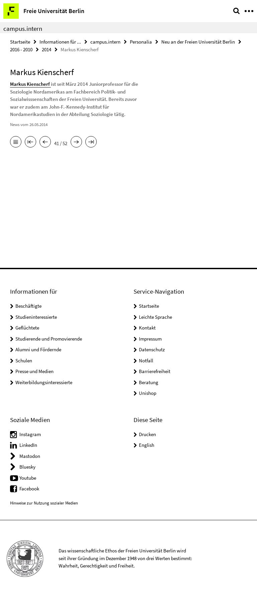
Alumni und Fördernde (38, 349)
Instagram (30, 434)
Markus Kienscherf (30, 84)
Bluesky (27, 467)
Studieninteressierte (36, 317)
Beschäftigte (28, 306)
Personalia (141, 42)
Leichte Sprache (155, 317)
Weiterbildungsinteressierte (43, 382)
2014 (46, 49)
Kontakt (147, 327)
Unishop (147, 393)
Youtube (27, 478)
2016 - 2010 (21, 49)
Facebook (29, 488)
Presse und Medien (34, 371)
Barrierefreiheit (154, 371)
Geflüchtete (27, 327)
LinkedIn (28, 445)
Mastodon (29, 456)
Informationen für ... (60, 42)
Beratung (148, 382)
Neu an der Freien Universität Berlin (198, 42)
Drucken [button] (147, 434)
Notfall (146, 360)
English (146, 445)
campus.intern (22, 28)
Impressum (150, 339)
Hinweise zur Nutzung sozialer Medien (44, 503)
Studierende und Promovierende (48, 339)
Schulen (23, 360)
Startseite (20, 42)
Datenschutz (152, 349)
